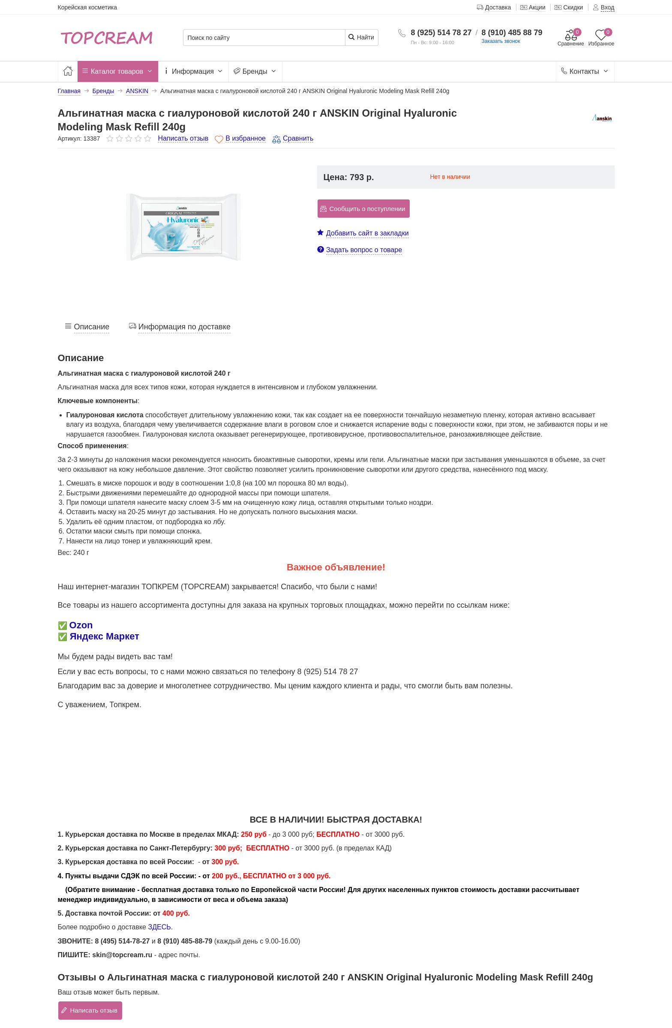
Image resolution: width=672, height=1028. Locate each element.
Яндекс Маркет (104, 636)
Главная (69, 90)
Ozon (81, 625)
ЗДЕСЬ (159, 927)
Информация (194, 71)
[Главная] (67, 71)
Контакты (585, 71)
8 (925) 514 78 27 (441, 32)
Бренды (255, 71)
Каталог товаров (118, 71)
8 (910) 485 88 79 (512, 32)
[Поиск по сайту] (264, 38)
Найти (361, 37)
